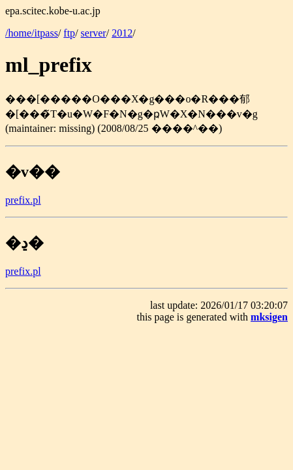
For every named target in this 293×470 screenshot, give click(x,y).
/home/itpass (31, 33)
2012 (122, 33)
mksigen (269, 316)
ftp (69, 33)
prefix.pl (23, 200)
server (93, 33)
